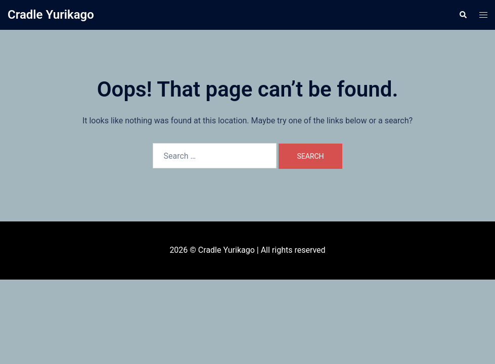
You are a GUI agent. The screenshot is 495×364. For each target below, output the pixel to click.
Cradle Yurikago (51, 15)
